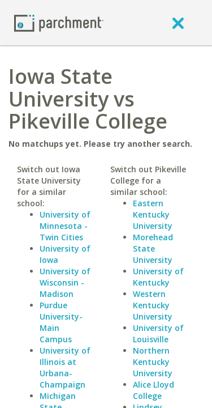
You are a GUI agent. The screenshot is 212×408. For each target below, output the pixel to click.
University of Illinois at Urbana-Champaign (65, 367)
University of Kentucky (158, 277)
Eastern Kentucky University (152, 214)
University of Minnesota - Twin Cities (65, 226)
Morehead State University (153, 248)
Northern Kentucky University (152, 362)
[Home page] (58, 22)
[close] (178, 22)
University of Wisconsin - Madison (65, 282)
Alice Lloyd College (153, 390)
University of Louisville (158, 333)
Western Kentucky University (152, 305)
